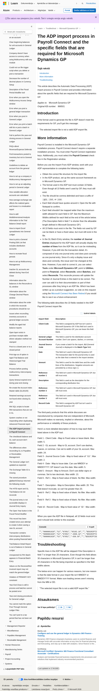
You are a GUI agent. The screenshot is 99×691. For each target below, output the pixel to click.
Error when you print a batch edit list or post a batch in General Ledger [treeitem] (20, 127)
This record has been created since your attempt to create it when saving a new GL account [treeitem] (20, 523)
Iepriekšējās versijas (21, 686)
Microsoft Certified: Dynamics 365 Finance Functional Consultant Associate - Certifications (65, 652)
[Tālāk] (76, 3)
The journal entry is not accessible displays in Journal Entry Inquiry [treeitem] (18, 503)
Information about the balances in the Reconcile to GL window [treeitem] (20, 283)
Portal (67, 10)
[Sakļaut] (31, 26)
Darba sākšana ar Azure (84, 10)
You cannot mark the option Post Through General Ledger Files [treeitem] (20, 607)
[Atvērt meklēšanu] (82, 3)
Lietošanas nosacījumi (41, 689)
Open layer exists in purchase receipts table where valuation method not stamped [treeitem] (20, 337)
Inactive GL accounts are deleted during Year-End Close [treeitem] (19, 272)
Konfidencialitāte (61, 686)
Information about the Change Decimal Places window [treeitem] (18, 294)
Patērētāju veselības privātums (14, 689)
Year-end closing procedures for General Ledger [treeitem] (20, 597)
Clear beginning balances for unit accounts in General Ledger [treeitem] (20, 45)
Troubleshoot (51, 28)
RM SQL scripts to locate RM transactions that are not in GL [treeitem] (20, 410)
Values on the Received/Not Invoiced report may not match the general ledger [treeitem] (20, 569)
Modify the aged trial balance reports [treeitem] (17, 326)
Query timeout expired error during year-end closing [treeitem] (20, 381)
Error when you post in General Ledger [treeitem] (18, 118)
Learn (40, 28)
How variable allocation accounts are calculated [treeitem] (18, 193)
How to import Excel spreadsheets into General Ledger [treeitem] (19, 231)
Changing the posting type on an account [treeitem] (19, 36)
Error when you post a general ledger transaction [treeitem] (19, 110)
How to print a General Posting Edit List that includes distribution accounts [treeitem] (18, 244)
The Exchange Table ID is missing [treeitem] (19, 471)
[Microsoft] (4, 3)
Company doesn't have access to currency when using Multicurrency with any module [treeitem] (20, 58)
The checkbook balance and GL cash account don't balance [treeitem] (20, 440)
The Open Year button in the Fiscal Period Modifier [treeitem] (20, 512)
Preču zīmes (58, 689)
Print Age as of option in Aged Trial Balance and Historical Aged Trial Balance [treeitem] (18, 359)
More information (46, 77)
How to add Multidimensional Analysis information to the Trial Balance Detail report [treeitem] (19, 219)
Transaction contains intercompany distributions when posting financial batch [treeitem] (20, 536)
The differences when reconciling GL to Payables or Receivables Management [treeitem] (20, 452)
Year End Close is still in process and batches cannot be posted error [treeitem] (20, 588)
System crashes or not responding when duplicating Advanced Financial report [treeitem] (20, 421)
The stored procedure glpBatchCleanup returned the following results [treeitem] (19, 481)
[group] (67, 534)
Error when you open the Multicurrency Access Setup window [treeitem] (20, 100)
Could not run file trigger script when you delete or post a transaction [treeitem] (19, 70)
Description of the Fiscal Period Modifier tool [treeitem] (18, 91)
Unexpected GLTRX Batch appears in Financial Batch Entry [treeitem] (20, 558)
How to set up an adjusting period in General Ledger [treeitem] (20, 185)
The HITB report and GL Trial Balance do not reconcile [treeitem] (19, 492)
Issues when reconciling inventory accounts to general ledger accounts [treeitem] (18, 317)
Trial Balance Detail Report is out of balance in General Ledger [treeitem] (20, 547)
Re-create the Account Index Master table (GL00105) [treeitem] (20, 389)
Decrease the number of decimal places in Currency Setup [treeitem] (20, 81)
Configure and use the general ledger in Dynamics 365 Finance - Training (65, 634)
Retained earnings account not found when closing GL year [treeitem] (20, 399)
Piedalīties (47, 686)
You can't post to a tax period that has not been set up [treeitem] (20, 618)
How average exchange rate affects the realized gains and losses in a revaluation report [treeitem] (20, 204)
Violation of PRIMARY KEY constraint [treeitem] (20, 578)
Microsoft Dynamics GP (68, 28)
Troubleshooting (46, 80)
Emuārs (35, 686)
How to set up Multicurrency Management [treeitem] (20, 263)
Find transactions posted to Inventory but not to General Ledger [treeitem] (20, 157)
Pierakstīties (91, 3)
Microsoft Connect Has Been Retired (68, 293)
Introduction (44, 73)
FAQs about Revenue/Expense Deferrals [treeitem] (20, 148)
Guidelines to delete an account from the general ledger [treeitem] (19, 168)
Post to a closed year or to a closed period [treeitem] (20, 348)
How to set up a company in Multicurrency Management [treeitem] (20, 178)
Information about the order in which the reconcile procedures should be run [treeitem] (20, 305)
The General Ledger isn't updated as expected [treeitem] (19, 463)
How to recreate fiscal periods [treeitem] (18, 255)
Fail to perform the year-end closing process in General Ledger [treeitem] (20, 138)
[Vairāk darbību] (94, 28)
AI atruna (5, 686)
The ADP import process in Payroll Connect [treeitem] (19, 430)
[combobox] (17, 32)
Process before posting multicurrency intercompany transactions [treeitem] (20, 372)
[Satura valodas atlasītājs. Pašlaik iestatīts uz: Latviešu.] (8, 679)
